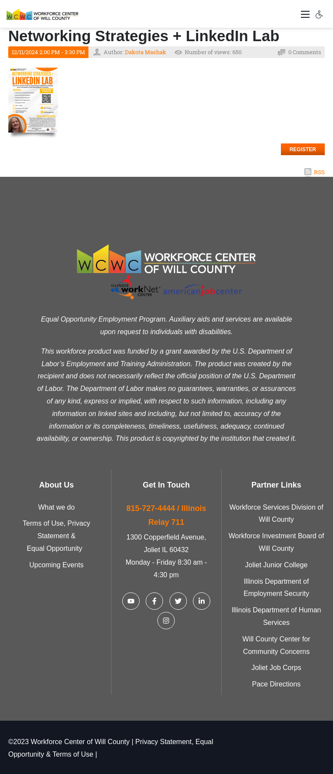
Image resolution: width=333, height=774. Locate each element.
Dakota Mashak (145, 52)
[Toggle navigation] (305, 14)
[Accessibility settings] (319, 14)
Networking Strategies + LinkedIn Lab (143, 35)
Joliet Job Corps (276, 667)
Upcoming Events (56, 565)
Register (303, 149)
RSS (319, 172)
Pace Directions (276, 684)
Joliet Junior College (276, 565)
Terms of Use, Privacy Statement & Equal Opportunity (56, 536)
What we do (56, 507)
